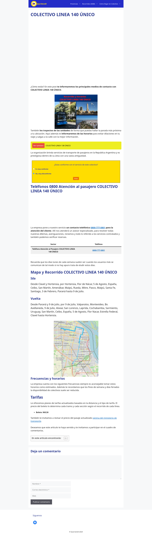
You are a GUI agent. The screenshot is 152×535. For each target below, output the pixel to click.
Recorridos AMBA (90, 4)
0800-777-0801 (98, 227)
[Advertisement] (76, 36)
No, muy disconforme (43, 174)
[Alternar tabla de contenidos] (64, 438)
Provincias (75, 4)
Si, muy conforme (41, 169)
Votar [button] (76, 178)
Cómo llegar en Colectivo (110, 4)
